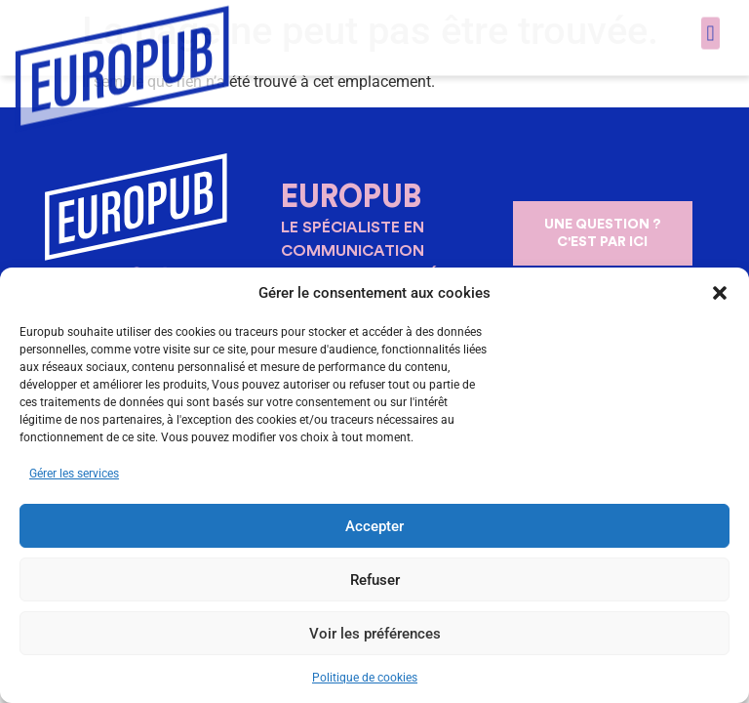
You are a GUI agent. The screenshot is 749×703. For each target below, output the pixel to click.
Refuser (375, 580)
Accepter (374, 526)
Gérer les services (74, 473)
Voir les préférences (375, 633)
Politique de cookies (364, 677)
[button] (719, 293)
